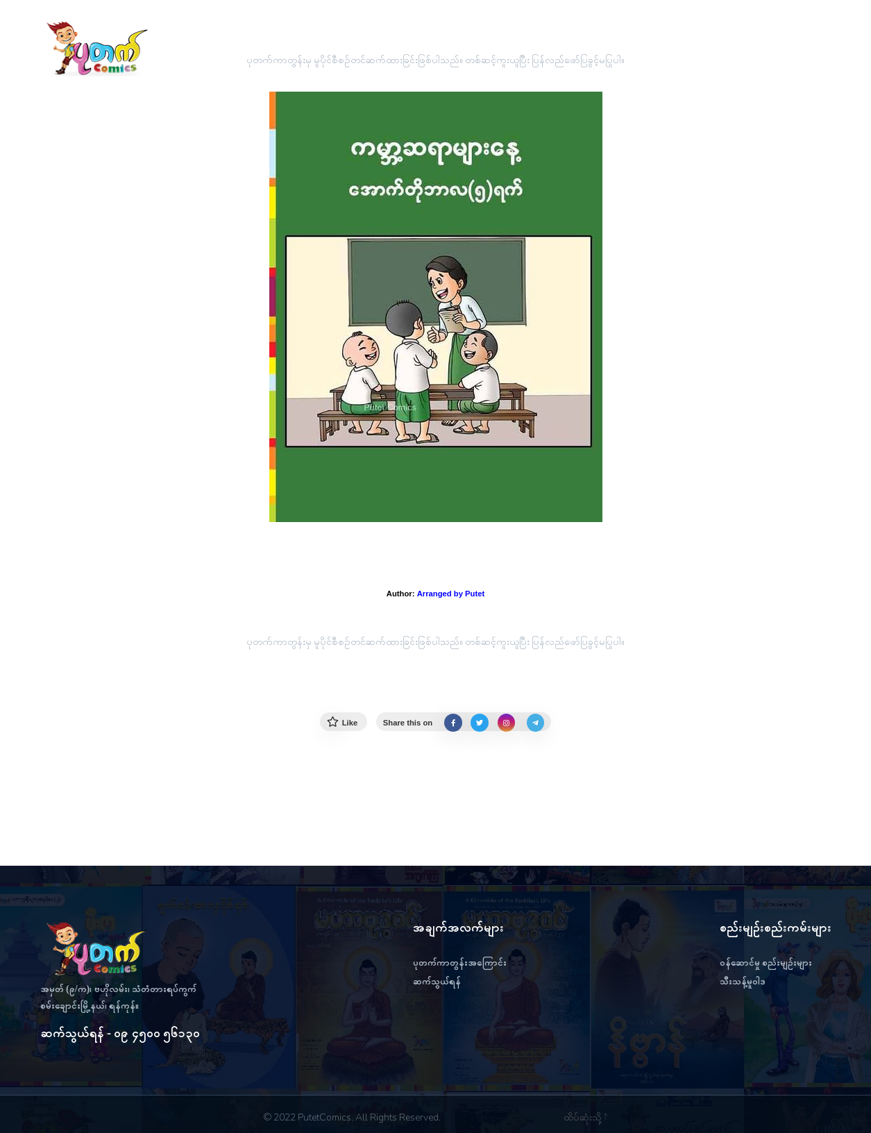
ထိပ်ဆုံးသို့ (585, 1117)
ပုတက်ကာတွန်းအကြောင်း (460, 962)
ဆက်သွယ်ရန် (437, 981)
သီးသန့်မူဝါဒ (743, 981)
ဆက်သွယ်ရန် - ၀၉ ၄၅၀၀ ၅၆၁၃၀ (120, 1033)
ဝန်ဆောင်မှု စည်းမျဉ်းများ (766, 962)
